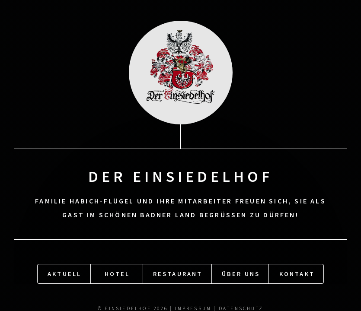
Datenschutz (241, 308)
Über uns (241, 273)
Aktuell (64, 273)
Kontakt (297, 273)
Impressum (193, 308)
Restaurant (178, 273)
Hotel (117, 273)
